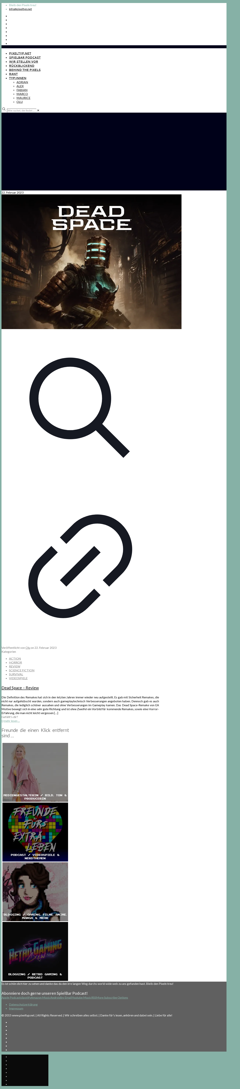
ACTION (15, 658)
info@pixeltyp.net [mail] (20, 9)
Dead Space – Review (20, 687)
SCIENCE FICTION (21, 670)
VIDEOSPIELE (18, 678)
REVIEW (14, 666)
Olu (28, 647)
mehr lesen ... (12, 721)
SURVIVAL (16, 674)
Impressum (16, 1008)
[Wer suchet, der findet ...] (21, 111)
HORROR (15, 662)
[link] (38, 110)
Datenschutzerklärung (23, 1004)
